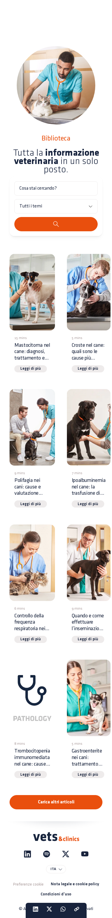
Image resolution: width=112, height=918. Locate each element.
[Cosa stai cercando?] (56, 188)
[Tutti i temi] (56, 206)
